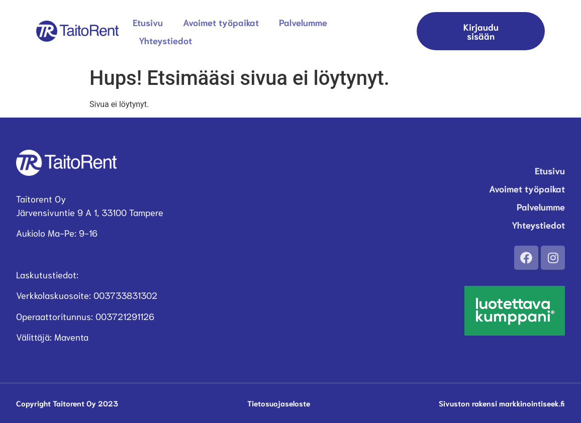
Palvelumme (303, 22)
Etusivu (148, 22)
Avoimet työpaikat (221, 22)
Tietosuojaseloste (278, 403)
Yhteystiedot (165, 40)
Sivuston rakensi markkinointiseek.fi (502, 403)
